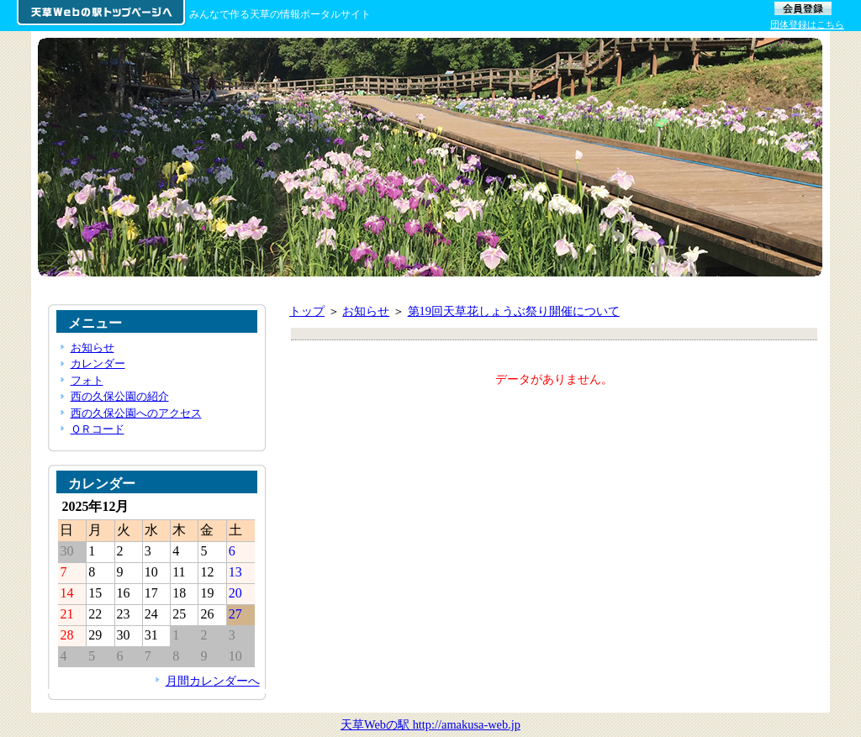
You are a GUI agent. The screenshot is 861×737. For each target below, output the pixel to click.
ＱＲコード (97, 429)
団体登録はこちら (807, 24)
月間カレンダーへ (213, 680)
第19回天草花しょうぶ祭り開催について (514, 311)
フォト (87, 380)
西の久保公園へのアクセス (136, 413)
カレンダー (98, 363)
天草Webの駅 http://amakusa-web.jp (430, 724)
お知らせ (365, 311)
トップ (307, 311)
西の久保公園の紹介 (120, 396)
